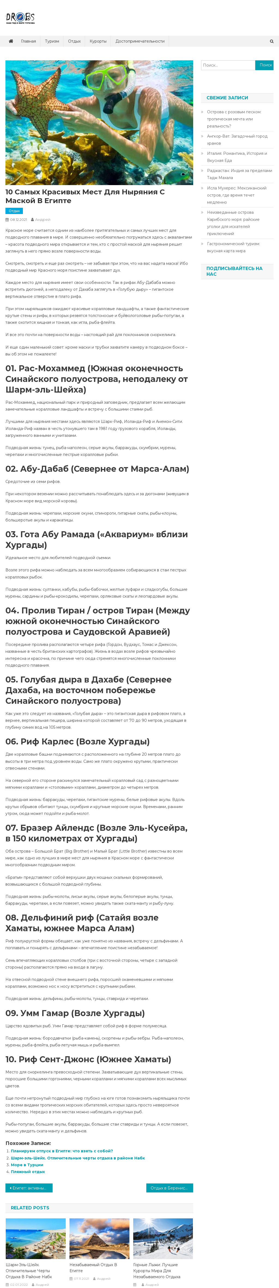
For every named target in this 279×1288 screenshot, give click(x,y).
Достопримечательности (140, 41)
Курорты (98, 41)
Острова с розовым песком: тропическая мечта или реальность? (234, 119)
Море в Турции (27, 1164)
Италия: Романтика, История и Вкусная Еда (237, 157)
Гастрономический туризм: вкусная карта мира (233, 247)
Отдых (74, 41)
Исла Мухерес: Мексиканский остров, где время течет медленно (236, 195)
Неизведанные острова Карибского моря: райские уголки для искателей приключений (233, 223)
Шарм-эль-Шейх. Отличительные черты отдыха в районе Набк (78, 1158)
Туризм (52, 41)
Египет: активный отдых (32, 1188)
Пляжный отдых (28, 1171)
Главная (28, 41)
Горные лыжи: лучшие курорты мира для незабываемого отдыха (156, 1270)
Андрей (42, 219)
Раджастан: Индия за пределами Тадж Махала (239, 174)
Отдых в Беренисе (169, 1188)
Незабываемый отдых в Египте (93, 1267)
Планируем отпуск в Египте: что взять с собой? (62, 1150)
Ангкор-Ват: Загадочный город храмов (237, 140)
